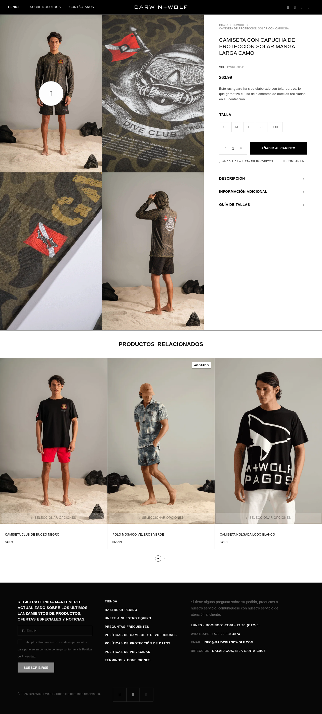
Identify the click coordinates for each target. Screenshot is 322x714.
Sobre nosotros (45, 7)
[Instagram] (133, 694)
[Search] (295, 7)
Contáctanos (81, 7)
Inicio (223, 25)
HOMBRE (239, 25)
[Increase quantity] (243, 148)
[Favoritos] (302, 7)
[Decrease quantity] (222, 148)
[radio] (224, 127)
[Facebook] (119, 694)
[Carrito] (308, 7)
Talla (225, 115)
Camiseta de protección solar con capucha (254, 28)
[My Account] (288, 7)
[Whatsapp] (146, 694)
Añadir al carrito (278, 148)
